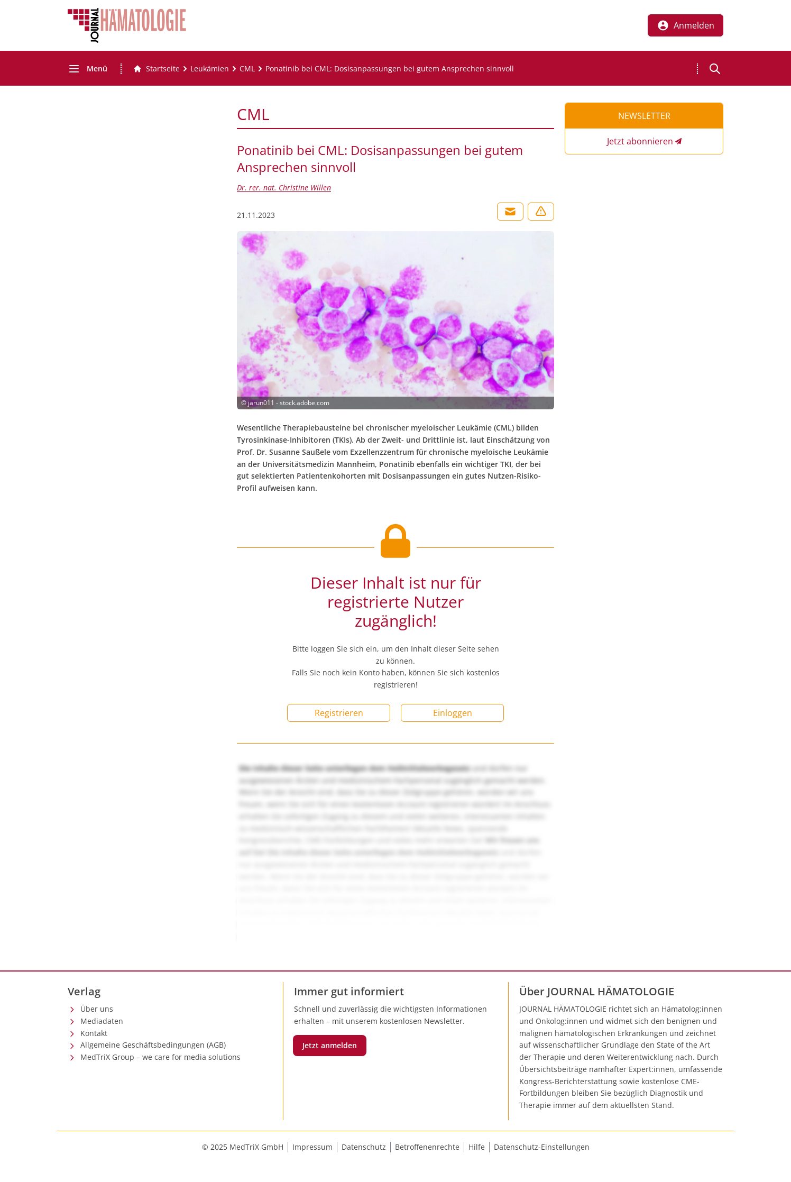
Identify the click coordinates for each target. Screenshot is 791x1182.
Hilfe (476, 1147)
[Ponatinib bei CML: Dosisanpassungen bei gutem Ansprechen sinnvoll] (389, 68)
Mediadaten (101, 1021)
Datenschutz (364, 1147)
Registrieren (339, 713)
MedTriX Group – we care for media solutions (160, 1057)
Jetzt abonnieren (640, 141)
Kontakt (93, 1033)
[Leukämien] (209, 68)
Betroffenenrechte (427, 1147)
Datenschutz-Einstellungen (542, 1147)
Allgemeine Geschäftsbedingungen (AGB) (153, 1045)
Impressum (312, 1147)
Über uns (96, 1009)
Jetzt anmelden (329, 1045)
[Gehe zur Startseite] (156, 68)
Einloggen (452, 713)
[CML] (247, 68)
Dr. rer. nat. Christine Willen (284, 187)
